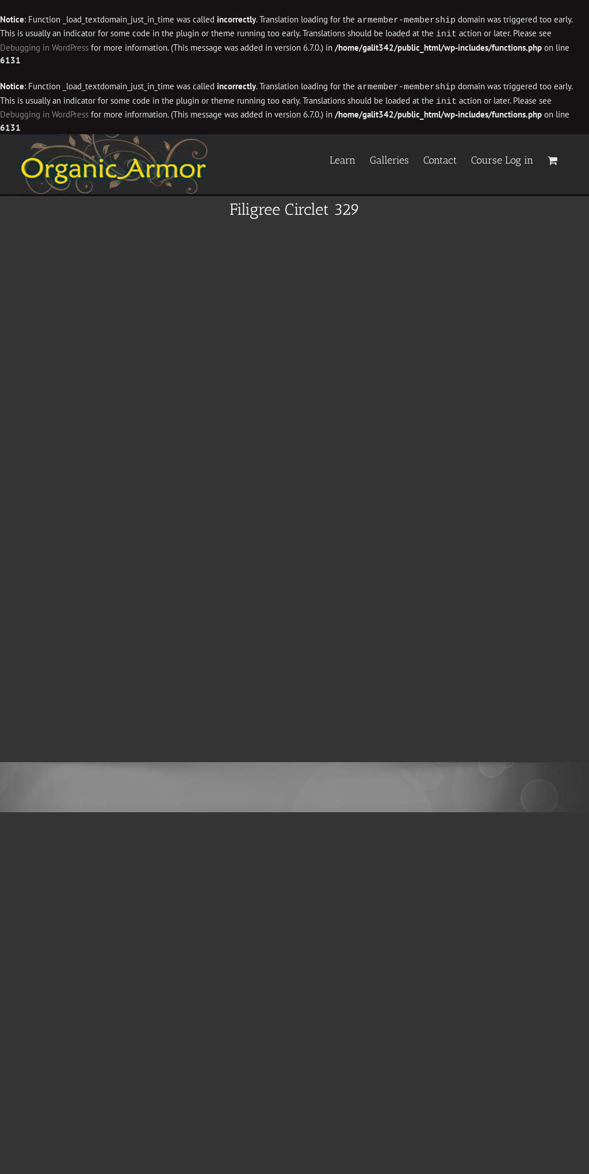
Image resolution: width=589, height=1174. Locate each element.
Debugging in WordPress (44, 46)
